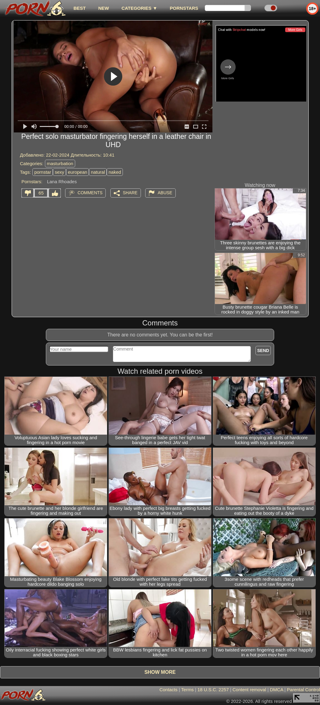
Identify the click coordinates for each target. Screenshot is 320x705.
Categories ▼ (139, 8)
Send (263, 350)
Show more (159, 672)
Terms (187, 689)
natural (98, 172)
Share (130, 192)
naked (115, 172)
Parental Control (303, 689)
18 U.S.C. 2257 (213, 689)
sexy (59, 172)
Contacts (169, 689)
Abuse (165, 192)
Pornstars (184, 8)
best (79, 8)
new (103, 8)
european (77, 172)
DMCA (276, 689)
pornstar (42, 172)
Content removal (249, 689)
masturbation (60, 163)
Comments (90, 192)
